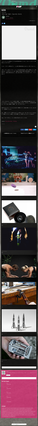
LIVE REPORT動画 (6, 416)
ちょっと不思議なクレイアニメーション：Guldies (11, 198)
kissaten (7, 16)
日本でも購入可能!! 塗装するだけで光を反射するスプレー (13, 252)
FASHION (30, 408)
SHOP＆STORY (23, 408)
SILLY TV (9, 408)
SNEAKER (21, 411)
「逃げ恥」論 (13, 414)
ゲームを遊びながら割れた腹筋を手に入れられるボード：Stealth (14, 279)
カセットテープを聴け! (22, 414)
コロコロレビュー (31, 414)
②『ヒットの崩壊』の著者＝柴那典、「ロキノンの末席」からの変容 (17, 387)
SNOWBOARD (5, 411)
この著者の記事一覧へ (32, 20)
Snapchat (16, 408)
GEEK (3, 10)
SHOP (16, 411)
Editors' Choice (5, 414)
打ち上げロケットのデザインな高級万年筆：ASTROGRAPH (13, 334)
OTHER (13, 416)
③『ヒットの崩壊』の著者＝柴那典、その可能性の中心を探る (16, 383)
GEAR (33, 411)
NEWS (4, 408)
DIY (11, 411)
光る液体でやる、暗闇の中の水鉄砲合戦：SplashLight (12, 170)
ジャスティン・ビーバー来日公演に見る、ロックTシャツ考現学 (16, 400)
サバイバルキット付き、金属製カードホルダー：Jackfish (13, 361)
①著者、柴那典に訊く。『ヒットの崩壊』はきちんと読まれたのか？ (17, 396)
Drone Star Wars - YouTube (11, 121)
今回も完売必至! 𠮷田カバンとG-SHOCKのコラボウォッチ (13, 225)
